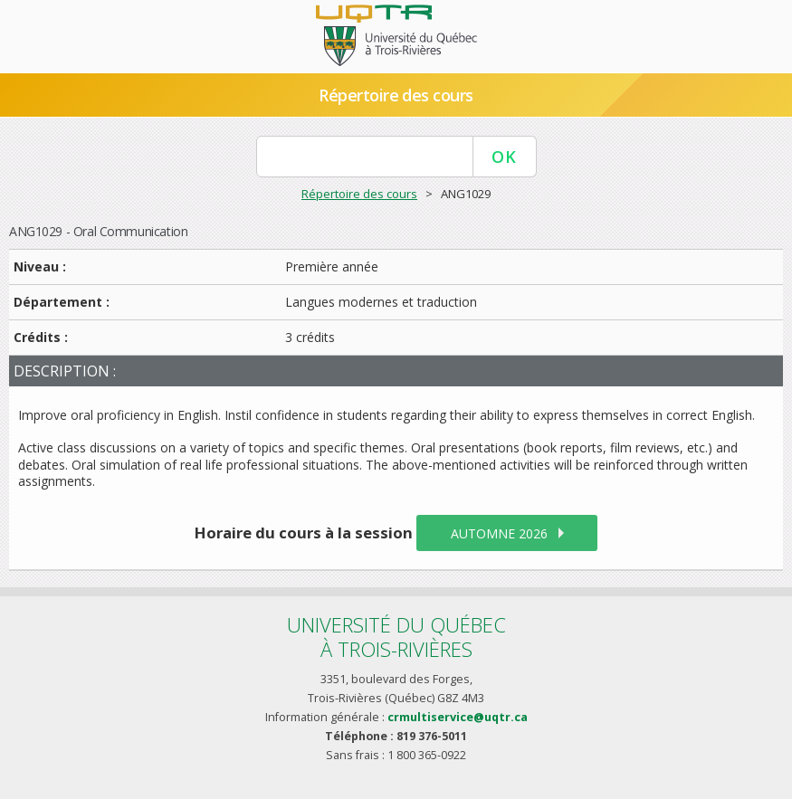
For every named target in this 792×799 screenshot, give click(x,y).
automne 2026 (499, 533)
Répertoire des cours (395, 95)
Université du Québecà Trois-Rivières (396, 636)
